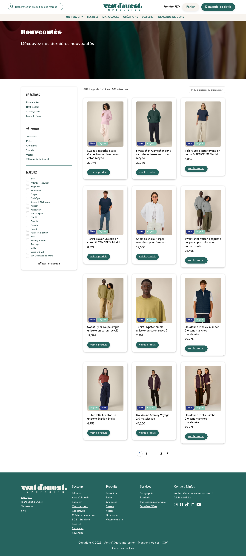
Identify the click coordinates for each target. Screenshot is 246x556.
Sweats (30, 150)
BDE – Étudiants (81, 520)
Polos (29, 140)
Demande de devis (218, 6)
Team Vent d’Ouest (32, 502)
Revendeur (78, 533)
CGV (165, 543)
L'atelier (148, 17)
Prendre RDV (171, 7)
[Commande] (207, 90)
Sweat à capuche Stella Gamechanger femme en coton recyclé (103, 155)
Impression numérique (153, 502)
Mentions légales (148, 543)
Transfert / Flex (148, 506)
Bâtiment (77, 493)
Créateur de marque (83, 515)
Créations (130, 17)
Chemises (31, 145)
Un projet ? (74, 17)
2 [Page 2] (146, 453)
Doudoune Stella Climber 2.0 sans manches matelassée (201, 419)
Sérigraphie (146, 493)
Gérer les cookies (123, 548)
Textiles (92, 17)
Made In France (34, 115)
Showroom (27, 506)
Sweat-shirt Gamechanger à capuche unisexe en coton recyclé (153, 155)
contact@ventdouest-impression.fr (194, 493)
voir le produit (98, 172)
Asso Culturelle (80, 498)
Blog (23, 511)
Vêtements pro (114, 520)
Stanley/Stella (33, 111)
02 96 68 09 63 (182, 498)
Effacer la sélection (49, 264)
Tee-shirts (31, 136)
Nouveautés (32, 102)
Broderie (145, 498)
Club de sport (80, 506)
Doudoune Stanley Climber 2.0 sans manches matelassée (202, 331)
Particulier (77, 528)
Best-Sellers (32, 106)
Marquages (110, 17)
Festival (76, 524)
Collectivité (78, 511)
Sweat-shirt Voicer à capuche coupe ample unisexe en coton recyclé (203, 243)
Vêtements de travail (37, 159)
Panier (190, 6)
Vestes (29, 154)
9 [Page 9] (161, 453)
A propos (26, 497)
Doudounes (112, 515)
